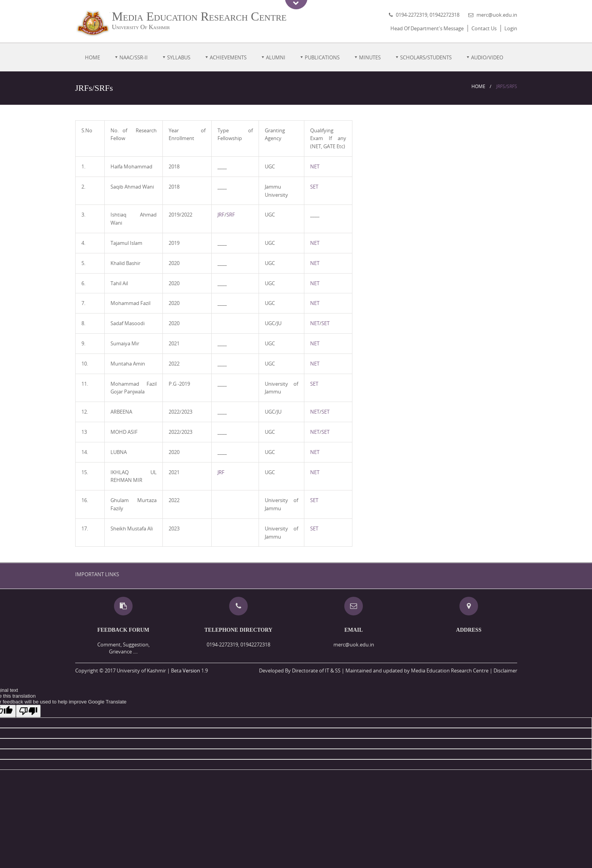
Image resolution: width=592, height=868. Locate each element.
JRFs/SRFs (506, 86)
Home (92, 57)
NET (314, 166)
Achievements (228, 57)
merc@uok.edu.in (496, 14)
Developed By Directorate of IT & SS (299, 670)
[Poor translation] (28, 711)
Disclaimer (505, 670)
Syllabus (178, 57)
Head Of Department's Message (427, 28)
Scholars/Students (426, 57)
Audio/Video (487, 57)
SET (314, 186)
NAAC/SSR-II (133, 57)
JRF (220, 214)
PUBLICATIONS (322, 57)
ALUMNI (275, 57)
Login (510, 28)
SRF (230, 214)
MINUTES (370, 57)
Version (191, 670)
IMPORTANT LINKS (97, 574)
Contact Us (484, 28)
